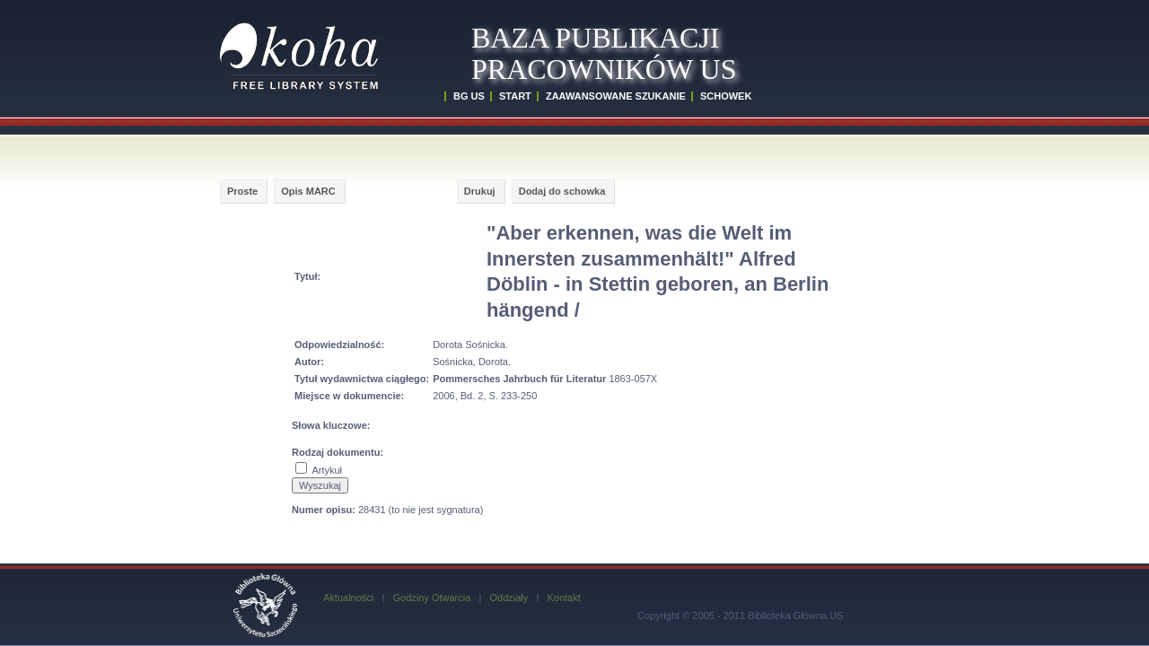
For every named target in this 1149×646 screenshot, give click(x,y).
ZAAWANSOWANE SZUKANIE (616, 96)
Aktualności (348, 597)
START (515, 96)
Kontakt (563, 597)
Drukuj (480, 191)
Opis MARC (308, 191)
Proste (242, 191)
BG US (469, 96)
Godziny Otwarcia (431, 597)
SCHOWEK (725, 96)
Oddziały (508, 597)
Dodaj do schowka (562, 191)
